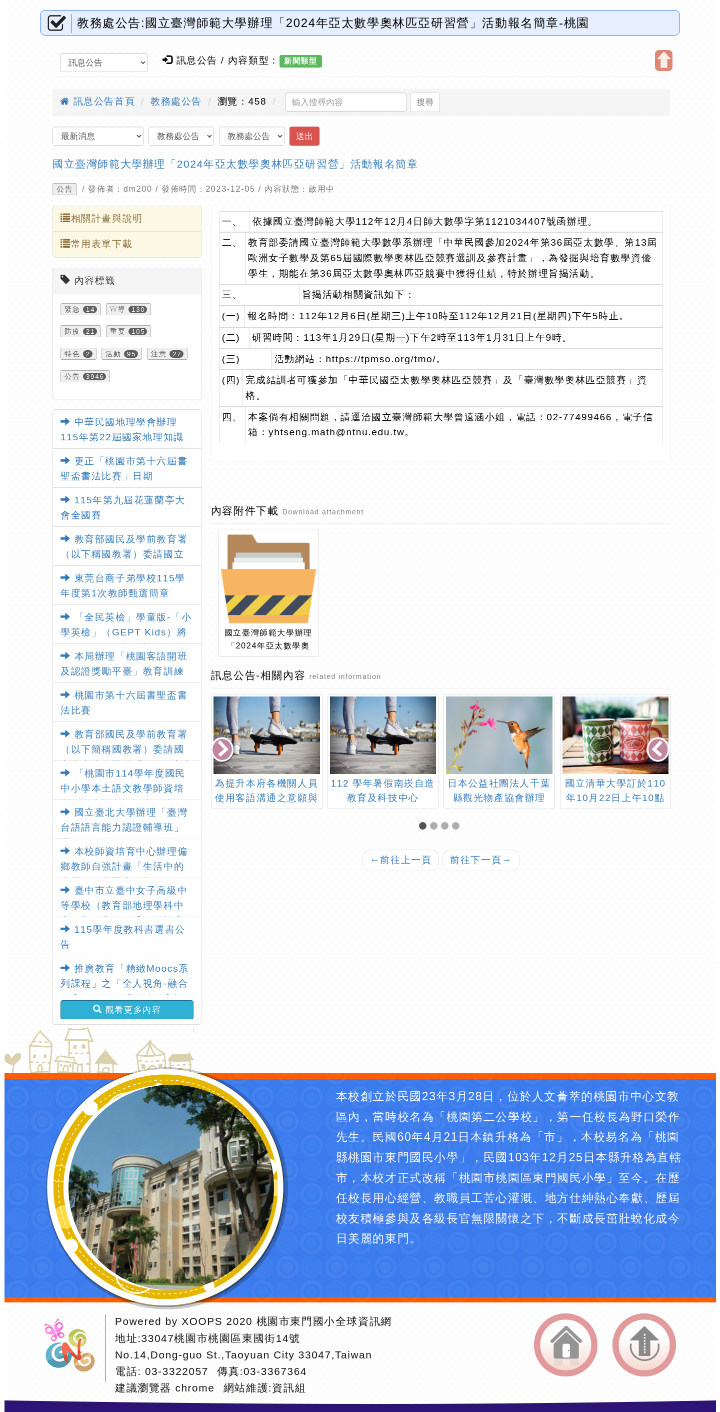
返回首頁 (566, 1344)
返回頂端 (644, 1344)
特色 (72, 354)
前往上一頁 (401, 860)
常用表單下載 (96, 243)
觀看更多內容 (127, 1010)
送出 (304, 136)
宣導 (118, 309)
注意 (158, 354)
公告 (64, 189)
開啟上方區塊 (663, 60)
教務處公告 (176, 101)
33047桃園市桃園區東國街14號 (221, 1338)
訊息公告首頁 (97, 101)
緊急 (72, 309)
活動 (113, 354)
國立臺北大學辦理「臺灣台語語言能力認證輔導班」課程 (124, 827)
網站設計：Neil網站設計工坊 (73, 1348)
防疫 (72, 331)
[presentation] (223, 751)
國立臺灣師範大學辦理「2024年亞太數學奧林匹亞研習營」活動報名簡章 (235, 164)
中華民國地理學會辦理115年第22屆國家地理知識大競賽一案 (122, 437)
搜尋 (425, 102)
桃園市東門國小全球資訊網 (324, 1321)
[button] (424, 827)
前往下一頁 (481, 860)
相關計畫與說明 (101, 218)
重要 (118, 331)
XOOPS (202, 1321)
